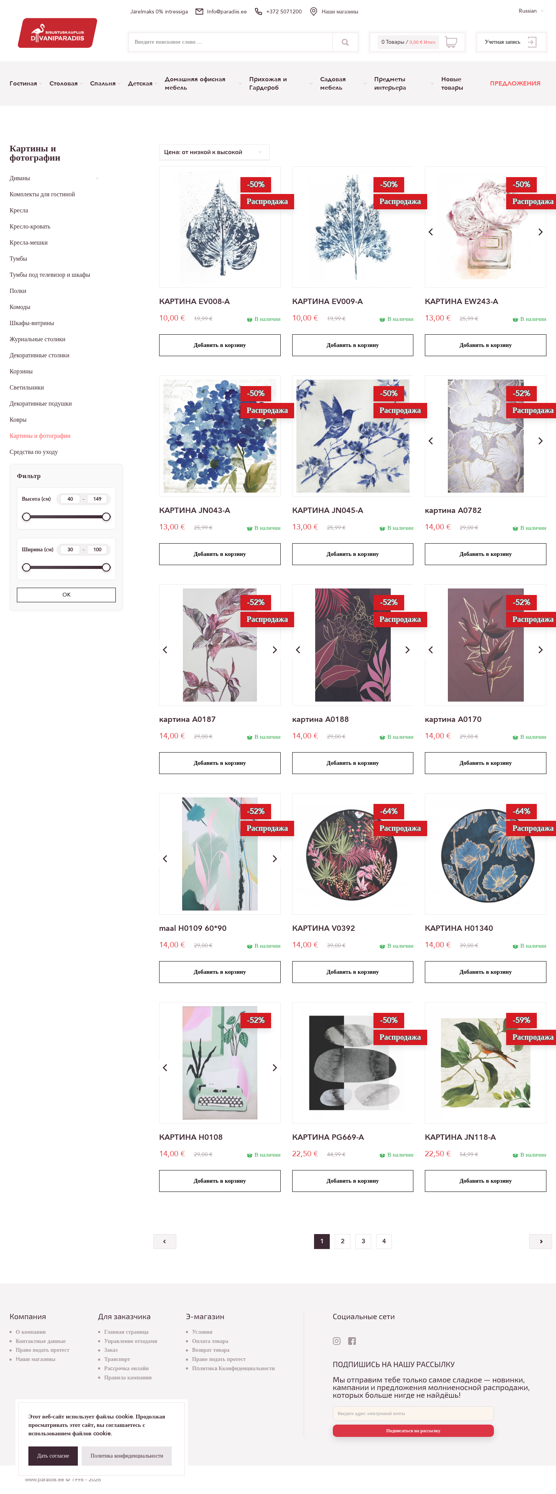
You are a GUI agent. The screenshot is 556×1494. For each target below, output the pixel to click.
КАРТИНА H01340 (459, 928)
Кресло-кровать (30, 226)
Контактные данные (41, 1341)
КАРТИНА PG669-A (328, 1137)
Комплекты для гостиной (42, 194)
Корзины (21, 371)
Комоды (20, 307)
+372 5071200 (284, 11)
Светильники (27, 387)
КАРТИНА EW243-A (461, 302)
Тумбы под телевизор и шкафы (50, 275)
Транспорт (117, 1359)
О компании (31, 1332)
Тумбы (18, 259)
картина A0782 (453, 510)
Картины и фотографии (40, 436)
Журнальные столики (38, 339)
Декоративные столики (39, 355)
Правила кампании (128, 1377)
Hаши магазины (340, 11)
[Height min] (70, 499)
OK (67, 594)
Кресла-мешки (29, 242)
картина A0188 (320, 719)
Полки (18, 291)
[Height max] (97, 499)
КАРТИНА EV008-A (194, 302)
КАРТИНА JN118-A (460, 1137)
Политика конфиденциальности (126, 1455)
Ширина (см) (66, 550)
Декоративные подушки (41, 403)
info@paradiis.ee (227, 11)
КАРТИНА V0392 (323, 928)
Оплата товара (210, 1341)
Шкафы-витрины (32, 323)
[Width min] (70, 549)
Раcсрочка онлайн (126, 1368)
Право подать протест (42, 1350)
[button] (540, 232)
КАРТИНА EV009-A (327, 302)
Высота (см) (66, 499)
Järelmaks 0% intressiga (159, 11)
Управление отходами (130, 1341)
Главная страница (126, 1332)
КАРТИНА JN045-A (327, 510)
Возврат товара (211, 1350)
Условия (202, 1332)
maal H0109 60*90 (193, 928)
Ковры (18, 420)
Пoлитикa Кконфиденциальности (233, 1368)
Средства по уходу (34, 452)
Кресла (19, 210)
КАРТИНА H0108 (191, 1137)
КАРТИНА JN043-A (194, 510)
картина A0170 (453, 719)
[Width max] (97, 549)
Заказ (111, 1350)
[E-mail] (413, 1413)
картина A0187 (187, 719)
